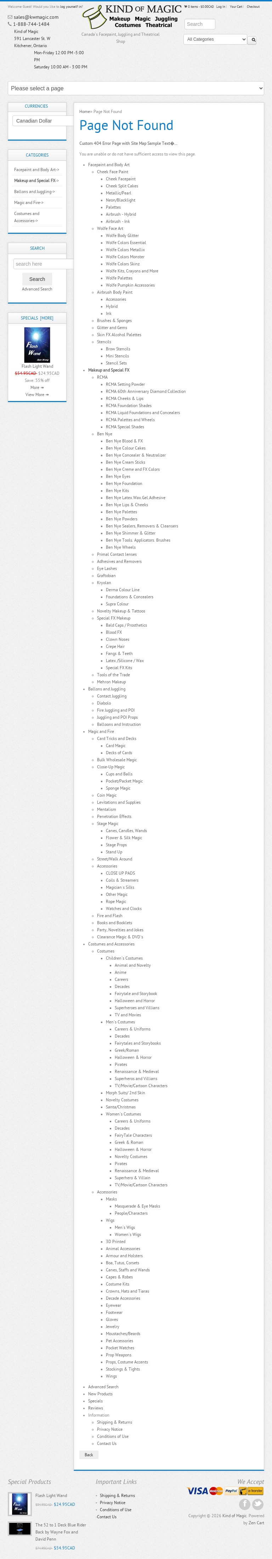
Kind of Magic (234, 1515)
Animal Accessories (123, 1248)
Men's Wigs (125, 1227)
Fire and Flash (110, 915)
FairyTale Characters (133, 1135)
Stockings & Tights (123, 1369)
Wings (111, 1376)
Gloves (112, 1319)
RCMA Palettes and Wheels (130, 419)
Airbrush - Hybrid (121, 214)
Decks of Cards (119, 752)
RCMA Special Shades (125, 426)
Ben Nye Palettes (121, 511)
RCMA (102, 377)
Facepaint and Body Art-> (36, 169)
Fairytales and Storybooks (138, 1043)
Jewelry (112, 1326)
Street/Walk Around (114, 859)
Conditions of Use (113, 1436)
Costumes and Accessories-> (26, 217)
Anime (120, 972)
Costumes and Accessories (111, 944)
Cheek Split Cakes (122, 185)
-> (36, 180)
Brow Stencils (118, 348)
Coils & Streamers (122, 880)
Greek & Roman (129, 1142)
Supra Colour (117, 603)
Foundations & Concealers (129, 596)
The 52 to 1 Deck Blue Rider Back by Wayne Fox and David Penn (60, 1532)
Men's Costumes (120, 1021)
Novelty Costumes (122, 1099)
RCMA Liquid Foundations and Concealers (143, 412)
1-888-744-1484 (31, 24)
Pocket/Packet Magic (124, 781)
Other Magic (117, 894)
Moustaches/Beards (123, 1333)
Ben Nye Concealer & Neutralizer (136, 455)
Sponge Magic (118, 788)
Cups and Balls (119, 774)
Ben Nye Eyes (118, 476)
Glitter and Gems (112, 327)
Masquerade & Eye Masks (137, 1206)
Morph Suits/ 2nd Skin (125, 1092)
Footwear (114, 1312)
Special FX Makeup (113, 618)
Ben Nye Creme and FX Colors (133, 469)
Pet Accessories (119, 1340)
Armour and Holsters (124, 1255)
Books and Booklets (114, 922)
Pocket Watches (120, 1347)
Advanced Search (37, 289)
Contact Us (107, 1443)
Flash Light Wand (37, 366)
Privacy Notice (110, 1429)
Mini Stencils (117, 356)
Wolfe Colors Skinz (123, 263)
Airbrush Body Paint (114, 292)
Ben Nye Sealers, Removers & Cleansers (142, 526)
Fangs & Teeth (119, 653)
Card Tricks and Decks (116, 738)
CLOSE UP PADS (120, 873)
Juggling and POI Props (117, 717)
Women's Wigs (128, 1234)
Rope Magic (116, 901)
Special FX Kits (119, 667)
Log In (220, 7)
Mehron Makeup (111, 681)
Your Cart (236, 7)
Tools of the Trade (113, 674)
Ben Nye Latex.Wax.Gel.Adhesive (135, 497)
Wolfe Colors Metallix (125, 249)
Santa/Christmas (121, 1107)
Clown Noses (117, 639)
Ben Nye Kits (117, 490)
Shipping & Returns (114, 1422)
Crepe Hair (115, 646)
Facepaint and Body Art (109, 164)
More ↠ (37, 387)
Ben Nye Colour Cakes (126, 448)
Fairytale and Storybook (136, 993)
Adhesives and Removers (119, 561)
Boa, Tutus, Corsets (122, 1262)
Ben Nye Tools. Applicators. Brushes (138, 540)
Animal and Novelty (133, 965)
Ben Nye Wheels (121, 547)
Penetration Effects (114, 816)
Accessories (116, 299)
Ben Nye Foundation (124, 483)
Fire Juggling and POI (116, 710)
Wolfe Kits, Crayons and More (132, 271)
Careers (121, 979)
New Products (100, 1393)
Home (84, 111)
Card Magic (115, 745)
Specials (95, 1401)
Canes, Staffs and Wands (128, 1269)
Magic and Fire (101, 731)
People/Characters (131, 1213)
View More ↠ (37, 394)
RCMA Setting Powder (125, 384)
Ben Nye (104, 433)
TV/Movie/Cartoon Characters (141, 1085)
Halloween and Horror (135, 1000)
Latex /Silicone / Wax (125, 660)
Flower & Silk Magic (124, 837)
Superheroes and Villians (137, 1007)
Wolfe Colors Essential (126, 242)
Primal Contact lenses (117, 554)
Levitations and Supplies (119, 802)
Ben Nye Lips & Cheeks (127, 504)
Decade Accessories (123, 1298)
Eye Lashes (107, 568)
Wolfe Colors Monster (125, 256)
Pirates (121, 1064)
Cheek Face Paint (112, 171)
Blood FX (114, 632)
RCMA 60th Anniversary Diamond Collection (146, 391)
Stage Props (116, 844)
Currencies (36, 106)
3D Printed (115, 1241)
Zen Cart (256, 1522)
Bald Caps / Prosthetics (126, 625)
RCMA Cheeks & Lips (124, 398)
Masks (111, 1199)
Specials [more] (37, 318)
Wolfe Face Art (110, 228)
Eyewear (113, 1305)
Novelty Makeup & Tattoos (121, 611)
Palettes (113, 207)
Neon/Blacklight (120, 200)
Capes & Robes (119, 1277)
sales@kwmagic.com (36, 17)
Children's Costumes (124, 958)
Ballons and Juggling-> (34, 191)
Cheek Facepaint (121, 178)
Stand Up (114, 851)
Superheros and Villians (136, 1078)
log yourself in (70, 7)
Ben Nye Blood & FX (124, 441)
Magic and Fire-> (29, 202)
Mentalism (106, 809)
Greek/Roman (127, 1050)
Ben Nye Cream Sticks (125, 462)
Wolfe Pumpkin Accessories (130, 285)
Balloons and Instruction (119, 724)
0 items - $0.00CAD (198, 7)
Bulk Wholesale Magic (117, 759)
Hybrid (112, 306)
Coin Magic (107, 795)
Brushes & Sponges (114, 320)
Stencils (104, 341)
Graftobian (106, 575)
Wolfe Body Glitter (122, 235)
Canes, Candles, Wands (126, 830)
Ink (109, 313)
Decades (122, 986)
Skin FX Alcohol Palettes (119, 334)
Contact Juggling (111, 696)
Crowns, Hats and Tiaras (127, 1291)
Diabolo (104, 703)
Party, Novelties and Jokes (120, 929)
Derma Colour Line (123, 589)
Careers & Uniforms (133, 1029)
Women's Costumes (123, 1114)
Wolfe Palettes (119, 278)
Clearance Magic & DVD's (120, 936)
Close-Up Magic (111, 766)
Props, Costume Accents (127, 1362)
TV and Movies (128, 1014)
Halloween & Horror (133, 1057)
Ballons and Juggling (106, 689)
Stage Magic (107, 823)
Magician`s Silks (120, 887)
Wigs (110, 1220)
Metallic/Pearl (118, 193)
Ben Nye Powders (121, 518)
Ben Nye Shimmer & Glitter (130, 533)
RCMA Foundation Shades (129, 405)
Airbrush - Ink (118, 221)
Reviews (95, 1408)
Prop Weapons (118, 1354)
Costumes (105, 951)
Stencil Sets (116, 363)
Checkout (253, 7)
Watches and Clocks (124, 908)
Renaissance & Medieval (137, 1071)
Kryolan (104, 582)
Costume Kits (117, 1284)
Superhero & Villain (133, 1177)
